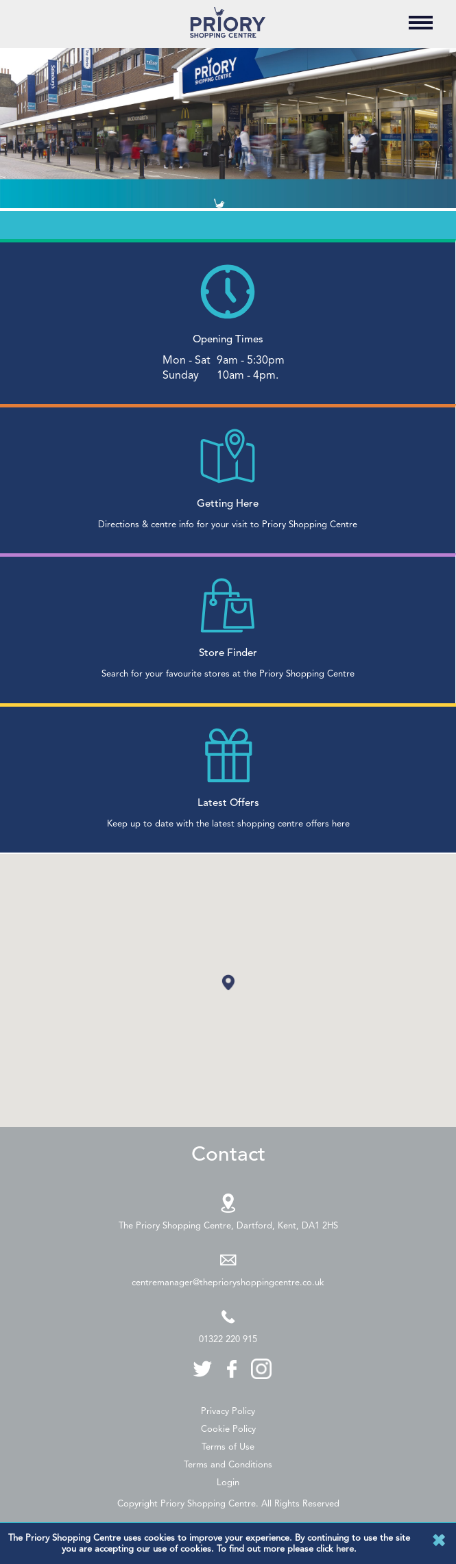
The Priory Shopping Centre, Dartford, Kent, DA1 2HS (228, 1225)
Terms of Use (228, 1446)
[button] (228, 982)
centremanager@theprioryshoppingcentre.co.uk (228, 1282)
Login (228, 1482)
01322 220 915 (228, 1339)
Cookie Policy (228, 1429)
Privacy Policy (228, 1411)
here (345, 1548)
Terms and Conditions (228, 1464)
